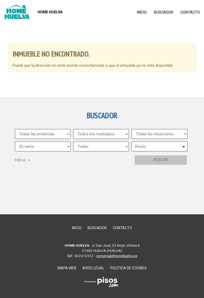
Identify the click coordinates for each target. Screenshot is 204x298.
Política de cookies (128, 268)
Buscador (163, 12)
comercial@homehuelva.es (116, 256)
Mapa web (67, 268)
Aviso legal (93, 268)
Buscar (160, 159)
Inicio (142, 12)
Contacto (190, 12)
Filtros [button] (22, 160)
